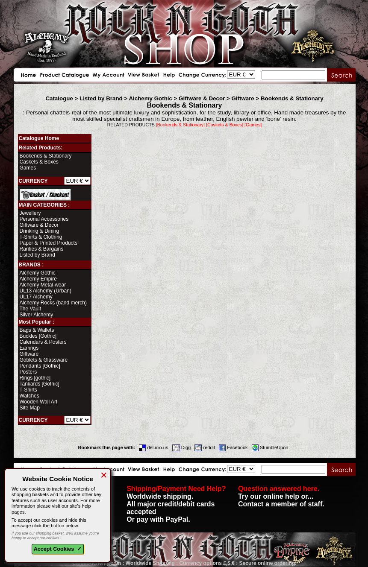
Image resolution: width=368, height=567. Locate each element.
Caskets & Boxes (39, 162)
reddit (204, 447)
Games (28, 168)
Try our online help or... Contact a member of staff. (281, 496)
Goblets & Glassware (44, 360)
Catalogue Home (39, 138)
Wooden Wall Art (39, 402)
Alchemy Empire (38, 279)
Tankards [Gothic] (39, 384)
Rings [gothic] (35, 378)
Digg (181, 447)
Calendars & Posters (43, 342)
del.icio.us (153, 447)
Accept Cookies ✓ (58, 549)
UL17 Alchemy (36, 297)
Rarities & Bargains (42, 249)
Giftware (242, 98)
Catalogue (59, 98)
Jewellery (30, 213)
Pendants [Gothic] (40, 366)
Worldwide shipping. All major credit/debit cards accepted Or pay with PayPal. (176, 504)
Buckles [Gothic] (38, 336)
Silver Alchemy (36, 315)
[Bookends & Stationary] (180, 124)
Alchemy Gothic (150, 98)
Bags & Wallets (37, 330)
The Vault (30, 309)
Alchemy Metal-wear (43, 285)
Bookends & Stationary (292, 98)
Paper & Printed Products (48, 243)
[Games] (253, 124)
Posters (28, 372)
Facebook (233, 447)
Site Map (30, 408)
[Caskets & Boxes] (224, 124)
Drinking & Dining (39, 231)
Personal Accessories (44, 219)
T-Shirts (28, 390)
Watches (29, 396)
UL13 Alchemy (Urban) (45, 291)
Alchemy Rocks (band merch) (53, 303)
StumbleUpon (270, 447)
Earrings (29, 348)
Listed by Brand (101, 98)
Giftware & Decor (202, 98)
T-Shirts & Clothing (41, 237)
